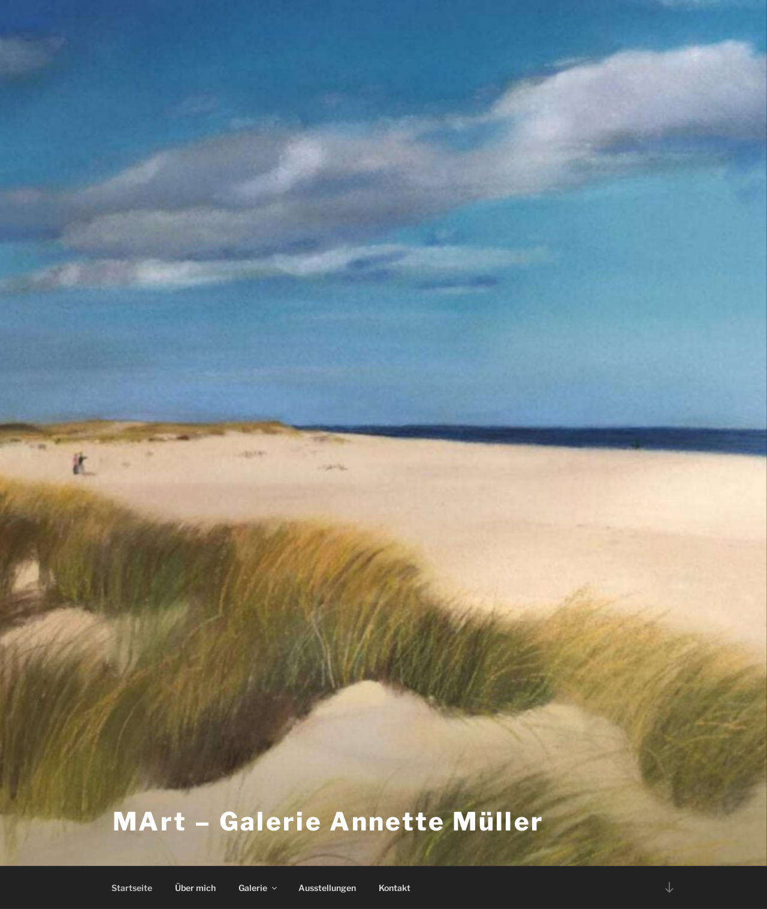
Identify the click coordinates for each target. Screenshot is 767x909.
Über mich (195, 888)
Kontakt (394, 888)
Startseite (131, 888)
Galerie (258, 888)
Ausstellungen (327, 888)
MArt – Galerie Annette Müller (328, 821)
